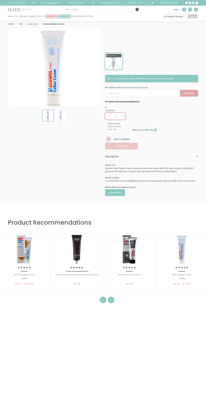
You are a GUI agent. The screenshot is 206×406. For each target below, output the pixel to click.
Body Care (33, 24)
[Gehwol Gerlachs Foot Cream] (129, 249)
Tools (104, 16)
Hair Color (15, 16)
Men (117, 16)
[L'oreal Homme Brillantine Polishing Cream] (77, 249)
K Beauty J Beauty (79, 16)
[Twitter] (190, 3)
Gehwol (109, 29)
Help (176, 9)
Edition (132, 16)
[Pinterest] (196, 3)
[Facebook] (186, 3)
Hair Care (35, 16)
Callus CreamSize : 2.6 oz (134, 33)
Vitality (54, 16)
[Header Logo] (20, 9)
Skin (21, 24)
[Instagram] (193, 3)
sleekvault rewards (175, 16)
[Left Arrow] (103, 300)
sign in (192, 16)
